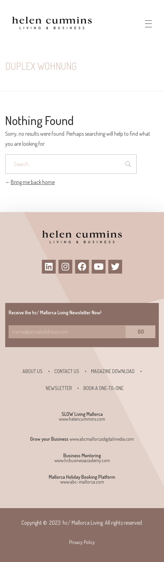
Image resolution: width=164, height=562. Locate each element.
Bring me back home (30, 182)
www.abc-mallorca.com (82, 482)
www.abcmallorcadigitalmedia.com (102, 439)
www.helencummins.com (82, 419)
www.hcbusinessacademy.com (82, 460)
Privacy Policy (82, 542)
